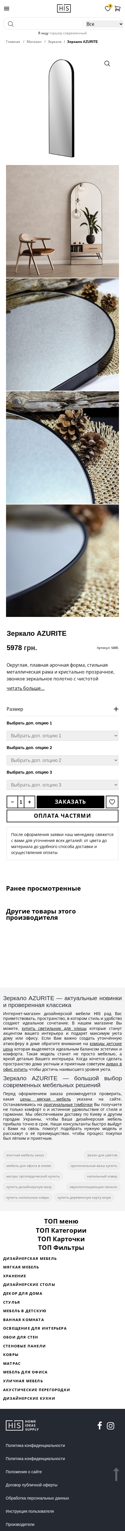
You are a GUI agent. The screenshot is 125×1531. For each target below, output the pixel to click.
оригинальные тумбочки (68, 1104)
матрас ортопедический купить (33, 1176)
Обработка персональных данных (37, 1498)
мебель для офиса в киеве (28, 1165)
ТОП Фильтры (61, 1247)
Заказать (70, 801)
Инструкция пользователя (30, 1511)
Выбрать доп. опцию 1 (29, 723)
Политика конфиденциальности (35, 1445)
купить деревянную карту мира (84, 1197)
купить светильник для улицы (54, 1028)
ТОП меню (61, 1221)
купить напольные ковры (27, 1197)
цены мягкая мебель (45, 1099)
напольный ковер (102, 1176)
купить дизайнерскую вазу (29, 1186)
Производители (20, 1524)
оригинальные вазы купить (94, 1165)
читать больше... (25, 688)
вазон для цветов (102, 1155)
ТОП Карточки (61, 1238)
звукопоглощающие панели (93, 1186)
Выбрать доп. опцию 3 (29, 772)
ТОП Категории (61, 1230)
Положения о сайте (24, 1472)
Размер (15, 709)
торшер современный (68, 33)
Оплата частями (62, 815)
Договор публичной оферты (31, 1485)
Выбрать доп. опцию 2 (29, 747)
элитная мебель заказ (25, 1155)
